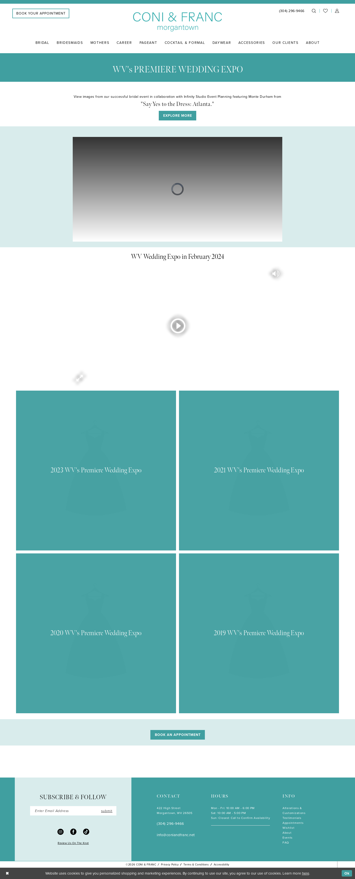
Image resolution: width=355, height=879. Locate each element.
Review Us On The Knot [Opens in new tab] (73, 843)
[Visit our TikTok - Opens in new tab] (86, 831)
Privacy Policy (169, 864)
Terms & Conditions (196, 864)
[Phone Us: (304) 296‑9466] (291, 11)
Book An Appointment (178, 734)
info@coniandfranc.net (176, 834)
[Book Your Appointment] (40, 13)
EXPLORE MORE (177, 115)
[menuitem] (40, 13)
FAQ (286, 842)
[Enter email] (73, 810)
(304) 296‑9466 (170, 823)
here (305, 873)
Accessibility (221, 864)
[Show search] (314, 11)
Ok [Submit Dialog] (347, 873)
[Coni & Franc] (177, 22)
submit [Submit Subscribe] (106, 810)
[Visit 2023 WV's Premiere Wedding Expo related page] (96, 470)
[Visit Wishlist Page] (325, 11)
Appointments (293, 823)
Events (288, 837)
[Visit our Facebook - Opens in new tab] (73, 831)
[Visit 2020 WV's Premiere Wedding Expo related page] (96, 633)
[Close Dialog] (7, 873)
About (287, 832)
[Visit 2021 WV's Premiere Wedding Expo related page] (259, 470)
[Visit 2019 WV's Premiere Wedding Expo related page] (259, 633)
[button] (337, 11)
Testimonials (292, 818)
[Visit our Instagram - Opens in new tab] (60, 831)
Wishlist (289, 828)
